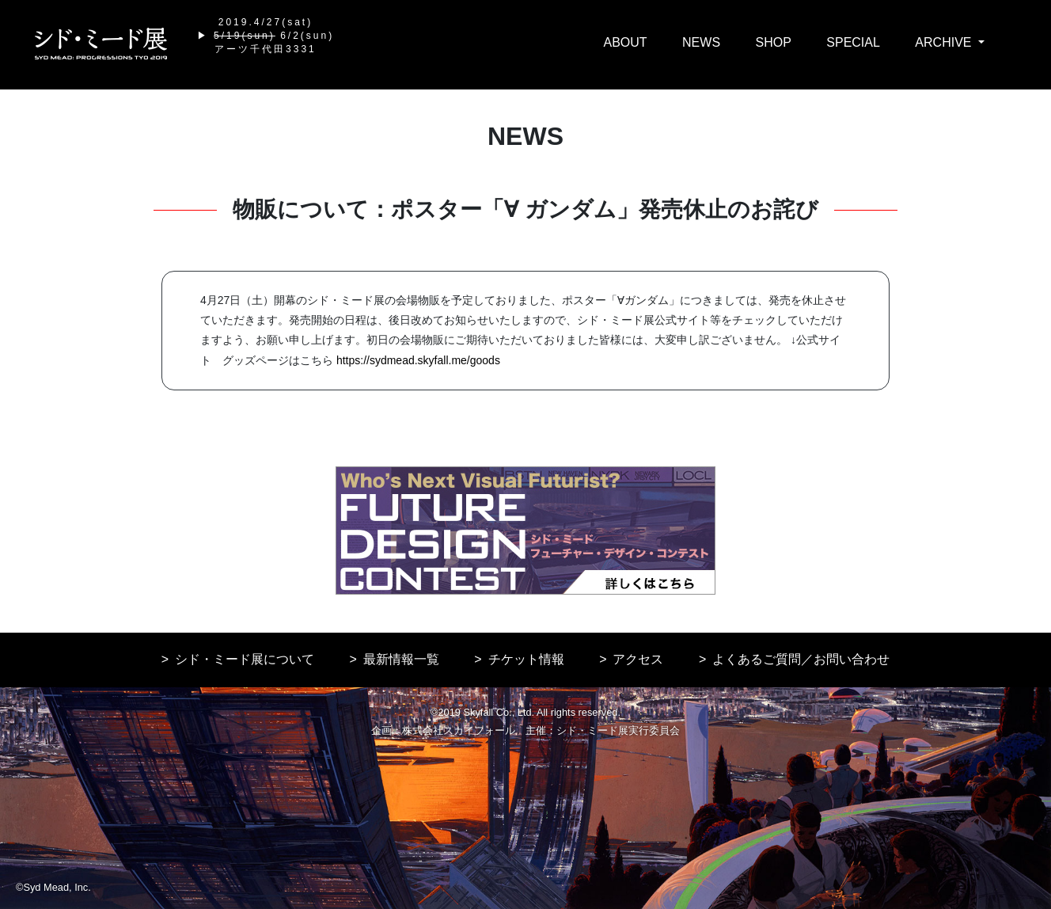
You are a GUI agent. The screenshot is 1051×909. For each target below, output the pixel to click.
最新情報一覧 (401, 659)
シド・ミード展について (244, 659)
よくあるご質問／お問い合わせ (801, 659)
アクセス (638, 659)
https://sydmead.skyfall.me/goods (418, 360)
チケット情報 (526, 659)
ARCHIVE (945, 42)
